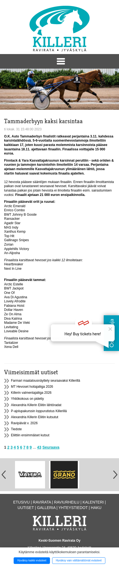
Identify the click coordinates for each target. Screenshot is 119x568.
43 (39, 447)
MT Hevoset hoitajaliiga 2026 (32, 387)
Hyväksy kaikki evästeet (31, 560)
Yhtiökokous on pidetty (27, 399)
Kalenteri (93, 502)
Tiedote (16, 429)
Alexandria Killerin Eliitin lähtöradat (36, 405)
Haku (96, 507)
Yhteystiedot (73, 507)
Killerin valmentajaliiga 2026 (31, 393)
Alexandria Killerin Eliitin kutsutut (34, 417)
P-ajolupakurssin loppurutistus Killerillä (39, 411)
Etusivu (21, 502)
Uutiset (25, 507)
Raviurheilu (66, 502)
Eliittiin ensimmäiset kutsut (30, 435)
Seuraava (50, 447)
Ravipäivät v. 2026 (24, 423)
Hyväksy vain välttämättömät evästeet (79, 560)
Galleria (46, 507)
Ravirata (42, 502)
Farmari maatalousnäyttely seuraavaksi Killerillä (45, 381)
